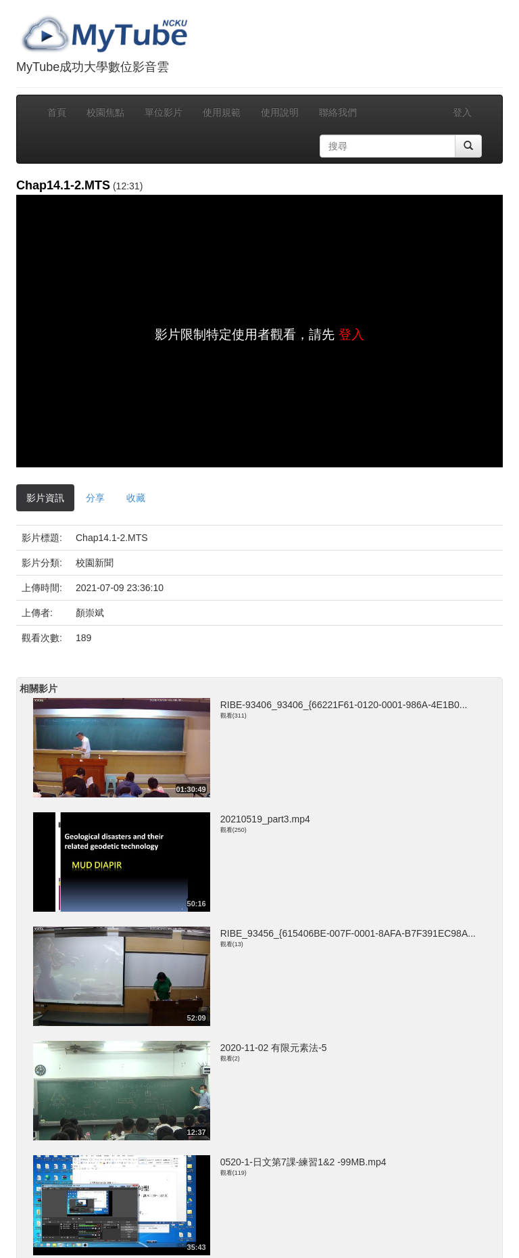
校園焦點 (105, 112)
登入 (462, 112)
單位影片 (163, 112)
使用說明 (280, 112)
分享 (95, 497)
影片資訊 (45, 497)
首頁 (56, 112)
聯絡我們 (338, 112)
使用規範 (222, 112)
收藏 (135, 497)
